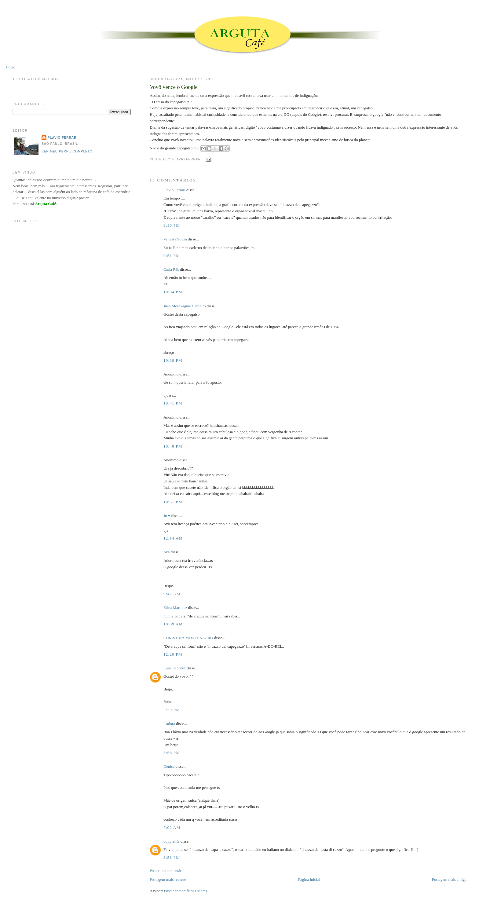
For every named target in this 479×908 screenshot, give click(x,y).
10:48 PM (172, 446)
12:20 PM (172, 654)
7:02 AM (172, 827)
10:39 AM (173, 624)
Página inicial (309, 879)
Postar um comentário (167, 870)
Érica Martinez (175, 607)
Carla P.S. (171, 269)
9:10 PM (171, 225)
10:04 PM (172, 292)
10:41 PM (172, 403)
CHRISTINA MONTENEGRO (188, 637)
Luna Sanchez (174, 668)
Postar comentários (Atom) (185, 890)
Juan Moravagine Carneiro (184, 306)
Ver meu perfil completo (67, 151)
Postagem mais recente (168, 879)
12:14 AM (173, 538)
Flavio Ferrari (174, 190)
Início (10, 67)
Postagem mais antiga (449, 879)
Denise (168, 766)
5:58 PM (171, 752)
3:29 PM (171, 710)
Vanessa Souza (175, 239)
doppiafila (171, 841)
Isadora (169, 723)
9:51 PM (171, 255)
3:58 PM (171, 857)
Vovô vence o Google (174, 87)
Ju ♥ (166, 515)
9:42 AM (172, 593)
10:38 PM (172, 360)
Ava (166, 552)
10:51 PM (172, 502)
